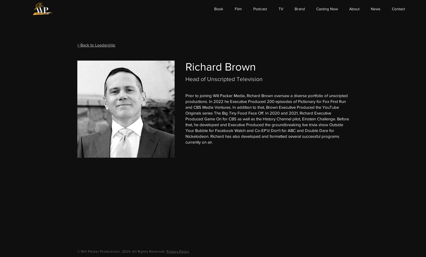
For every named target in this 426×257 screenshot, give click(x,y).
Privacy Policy (178, 251)
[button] (354, 9)
